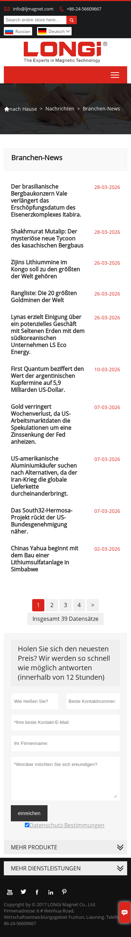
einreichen (29, 813)
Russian (22, 31)
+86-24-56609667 (84, 9)
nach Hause (20, 109)
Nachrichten (59, 108)
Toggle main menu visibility (115, 73)
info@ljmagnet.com (33, 9)
